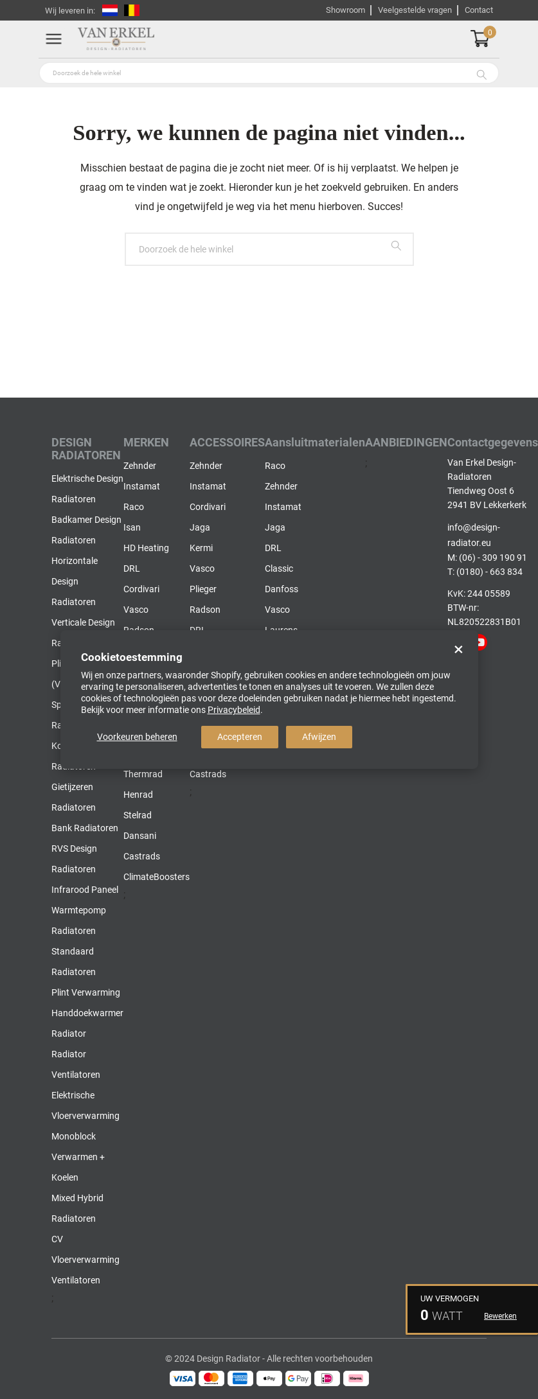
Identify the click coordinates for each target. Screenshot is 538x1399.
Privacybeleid (234, 710)
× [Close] (458, 649)
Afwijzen (319, 737)
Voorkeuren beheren (137, 737)
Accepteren (239, 737)
